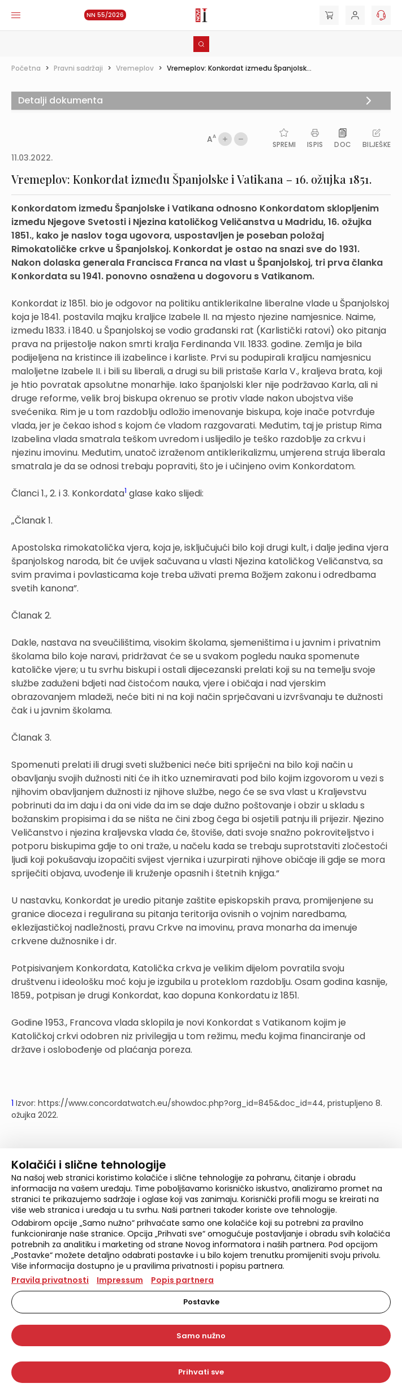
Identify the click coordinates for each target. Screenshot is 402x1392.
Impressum (120, 1280)
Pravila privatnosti (50, 1280)
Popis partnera (182, 1280)
